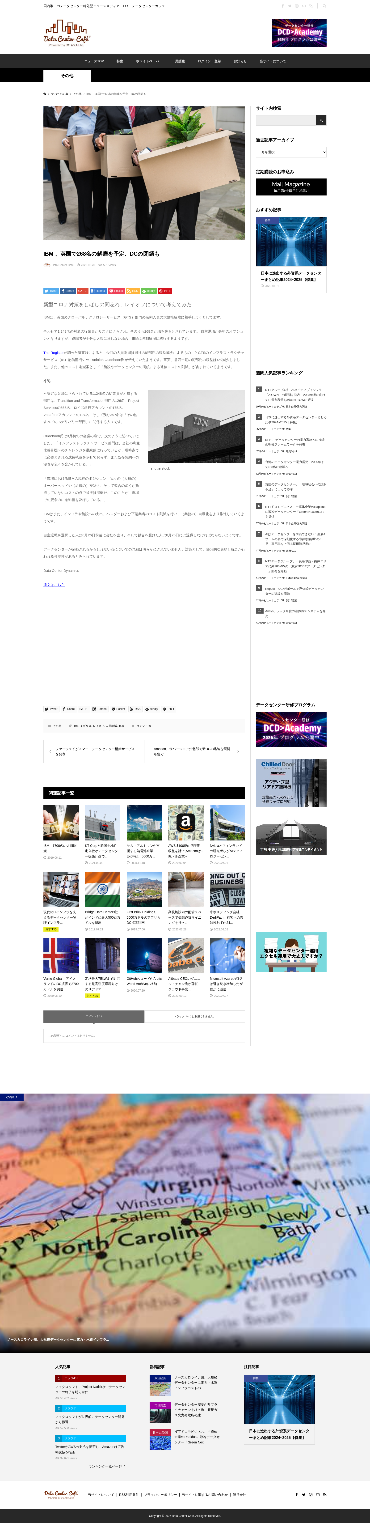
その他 (67, 75)
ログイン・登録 (209, 61)
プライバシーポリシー (160, 1495)
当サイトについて (273, 61)
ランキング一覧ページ (105, 1466)
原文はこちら (54, 585)
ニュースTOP (94, 61)
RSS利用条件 (129, 1495)
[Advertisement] (181, 32)
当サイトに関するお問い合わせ (205, 1495)
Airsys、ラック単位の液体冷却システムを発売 (295, 613)
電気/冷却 (291, 451)
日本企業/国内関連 (296, 406)
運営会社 (239, 1495)
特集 (120, 61)
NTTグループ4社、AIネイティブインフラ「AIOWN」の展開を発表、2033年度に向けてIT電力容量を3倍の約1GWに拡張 (295, 395)
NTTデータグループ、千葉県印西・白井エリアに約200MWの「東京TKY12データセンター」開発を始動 (295, 566)
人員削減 (111, 726)
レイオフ (98, 726)
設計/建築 (291, 496)
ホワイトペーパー (149, 61)
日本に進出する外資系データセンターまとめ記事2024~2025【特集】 (296, 420)
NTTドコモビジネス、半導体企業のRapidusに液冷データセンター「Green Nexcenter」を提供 (295, 511)
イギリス (85, 726)
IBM (75, 726)
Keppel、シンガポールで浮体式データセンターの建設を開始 (294, 591)
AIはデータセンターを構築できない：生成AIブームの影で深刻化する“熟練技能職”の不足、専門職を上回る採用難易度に (295, 539)
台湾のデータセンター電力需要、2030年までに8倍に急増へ (294, 464)
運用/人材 (291, 550)
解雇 (121, 726)
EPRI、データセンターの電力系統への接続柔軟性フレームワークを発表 (294, 442)
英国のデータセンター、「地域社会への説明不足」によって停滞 (296, 487)
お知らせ (240, 61)
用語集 (180, 61)
